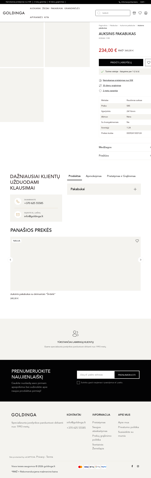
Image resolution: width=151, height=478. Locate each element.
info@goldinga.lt (76, 422)
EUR (142, 2)
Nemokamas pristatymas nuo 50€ (19, 2)
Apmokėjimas (94, 176)
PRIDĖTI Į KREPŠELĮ (121, 62)
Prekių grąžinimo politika (102, 438)
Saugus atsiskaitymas (99, 429)
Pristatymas (98, 422)
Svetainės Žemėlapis (98, 446)
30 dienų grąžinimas (56, 2)
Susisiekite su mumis (125, 434)
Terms (49, 457)
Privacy (40, 457)
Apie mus (123, 422)
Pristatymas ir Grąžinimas (121, 176)
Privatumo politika (128, 427)
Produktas (75, 176)
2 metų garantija (40, 2)
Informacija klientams (129, 2)
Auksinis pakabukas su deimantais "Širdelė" (32, 294)
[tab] (104, 189)
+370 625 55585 (76, 428)
